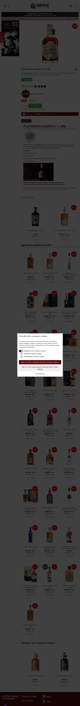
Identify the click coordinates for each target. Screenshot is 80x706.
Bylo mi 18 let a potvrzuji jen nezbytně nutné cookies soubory (40, 368)
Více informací (40, 374)
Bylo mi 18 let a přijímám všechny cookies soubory (40, 362)
